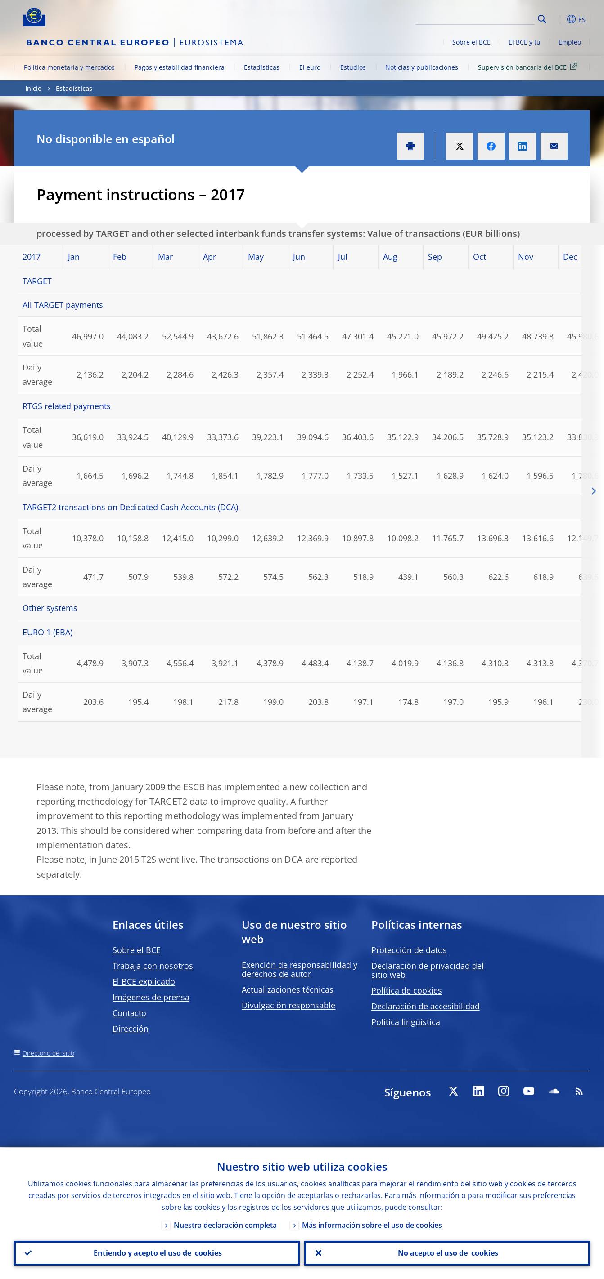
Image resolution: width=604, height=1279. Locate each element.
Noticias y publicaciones (421, 67)
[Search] (490, 18)
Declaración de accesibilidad (425, 1006)
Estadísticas (261, 67)
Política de (406, 990)
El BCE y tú (525, 42)
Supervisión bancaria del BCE (529, 66)
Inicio (33, 88)
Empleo (570, 42)
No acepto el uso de (447, 1252)
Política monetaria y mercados (69, 67)
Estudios (353, 67)
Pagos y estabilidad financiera (180, 67)
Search (542, 19)
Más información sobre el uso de (372, 1224)
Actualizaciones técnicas (288, 989)
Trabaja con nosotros (153, 965)
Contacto (129, 1012)
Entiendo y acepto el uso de (157, 1252)
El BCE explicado (144, 981)
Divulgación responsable (288, 1005)
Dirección (131, 1028)
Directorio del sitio (48, 1053)
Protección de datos (409, 950)
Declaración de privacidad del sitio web (427, 970)
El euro (309, 67)
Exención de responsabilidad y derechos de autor (299, 969)
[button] (558, 19)
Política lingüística (405, 1021)
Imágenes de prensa (151, 997)
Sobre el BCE (471, 42)
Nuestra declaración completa (225, 1224)
